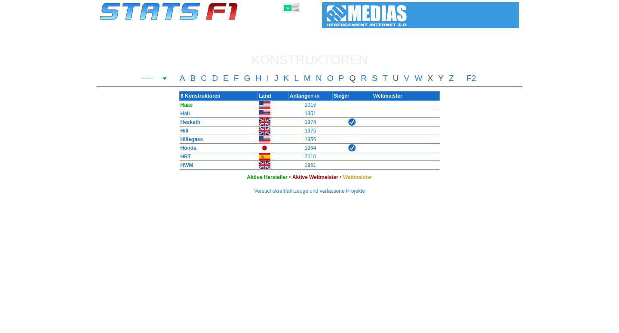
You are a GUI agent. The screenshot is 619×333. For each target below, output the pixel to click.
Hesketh (188, 122)
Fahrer (220, 325)
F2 (471, 78)
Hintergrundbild (464, 325)
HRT (183, 157)
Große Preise (189, 325)
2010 (310, 157)
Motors (286, 325)
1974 (310, 122)
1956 (310, 139)
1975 (310, 131)
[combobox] (154, 78)
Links (431, 325)
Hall (183, 114)
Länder (334, 325)
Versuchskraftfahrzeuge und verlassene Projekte (309, 191)
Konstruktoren (253, 325)
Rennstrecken (367, 325)
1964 (310, 148)
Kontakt (500, 325)
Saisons (155, 325)
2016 (310, 105)
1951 (310, 114)
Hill (182, 131)
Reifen (311, 325)
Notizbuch (404, 325)
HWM (184, 165)
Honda (186, 148)
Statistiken (125, 325)
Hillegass (189, 139)
